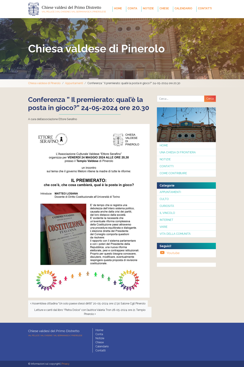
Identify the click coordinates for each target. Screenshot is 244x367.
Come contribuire (173, 173)
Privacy (65, 363)
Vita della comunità (175, 233)
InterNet (166, 219)
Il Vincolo (167, 213)
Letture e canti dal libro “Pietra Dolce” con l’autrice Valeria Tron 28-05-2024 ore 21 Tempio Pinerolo (90, 312)
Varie (163, 226)
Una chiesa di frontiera (178, 152)
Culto (164, 199)
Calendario (183, 8)
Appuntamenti (74, 83)
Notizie (148, 8)
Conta (132, 8)
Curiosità (167, 206)
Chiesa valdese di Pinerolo (96, 48)
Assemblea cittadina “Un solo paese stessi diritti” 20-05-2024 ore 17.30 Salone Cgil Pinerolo (88, 303)
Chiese (164, 8)
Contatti (205, 8)
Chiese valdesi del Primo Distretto (71, 7)
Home (118, 8)
